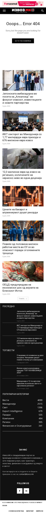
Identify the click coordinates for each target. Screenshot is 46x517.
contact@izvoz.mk (26, 474)
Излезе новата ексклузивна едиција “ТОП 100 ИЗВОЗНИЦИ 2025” (29, 370)
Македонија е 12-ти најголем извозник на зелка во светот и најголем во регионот (29, 383)
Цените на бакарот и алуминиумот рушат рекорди (20, 211)
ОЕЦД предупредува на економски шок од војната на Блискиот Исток (20, 287)
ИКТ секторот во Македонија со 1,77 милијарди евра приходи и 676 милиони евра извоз (22, 137)
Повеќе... (23, 299)
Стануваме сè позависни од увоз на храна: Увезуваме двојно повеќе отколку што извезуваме (30, 357)
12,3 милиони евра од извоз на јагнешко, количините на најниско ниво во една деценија (22, 174)
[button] (4, 10)
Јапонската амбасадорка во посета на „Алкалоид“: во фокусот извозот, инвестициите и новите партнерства (30, 314)
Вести (5, 89)
